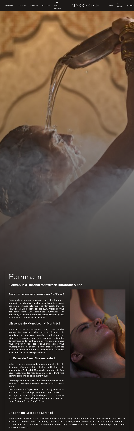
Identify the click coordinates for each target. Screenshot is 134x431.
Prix (111, 5)
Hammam (9, 5)
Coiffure (34, 5)
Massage (46, 5)
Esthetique (21, 5)
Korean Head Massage (58, 5)
